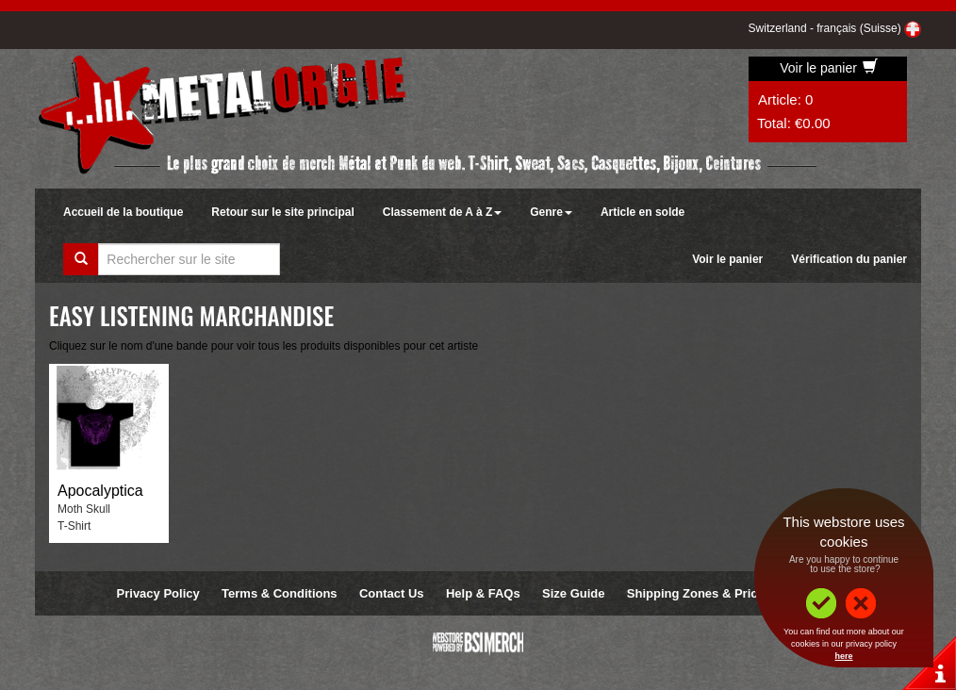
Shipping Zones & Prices (699, 593)
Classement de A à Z (442, 212)
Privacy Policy (158, 593)
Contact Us (391, 593)
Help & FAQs (483, 593)
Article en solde (642, 212)
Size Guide (573, 593)
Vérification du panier (849, 259)
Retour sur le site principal (282, 212)
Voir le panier (829, 67)
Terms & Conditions (280, 593)
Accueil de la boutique (123, 212)
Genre (551, 212)
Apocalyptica (100, 491)
